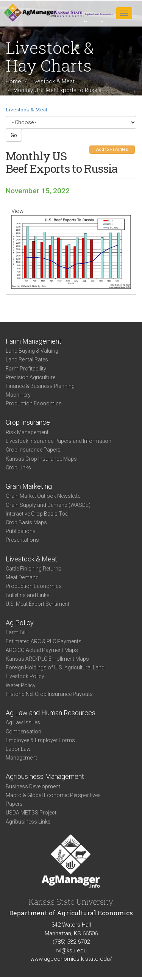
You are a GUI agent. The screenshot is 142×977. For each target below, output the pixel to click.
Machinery (18, 395)
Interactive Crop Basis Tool (38, 514)
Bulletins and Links (28, 595)
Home (13, 81)
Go (14, 135)
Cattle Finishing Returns (33, 569)
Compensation (23, 731)
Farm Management (33, 341)
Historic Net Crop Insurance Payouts (49, 694)
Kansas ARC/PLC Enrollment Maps (47, 659)
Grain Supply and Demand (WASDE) (48, 505)
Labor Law (18, 749)
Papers (14, 804)
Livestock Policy (25, 676)
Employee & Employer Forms (40, 740)
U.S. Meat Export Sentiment (37, 604)
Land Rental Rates (27, 359)
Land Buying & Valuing (32, 351)
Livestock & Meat (52, 81)
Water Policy (21, 685)
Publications (21, 531)
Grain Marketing (29, 486)
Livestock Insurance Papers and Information (58, 441)
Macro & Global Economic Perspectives (53, 795)
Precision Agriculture (30, 377)
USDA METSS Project (31, 813)
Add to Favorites (112, 149)
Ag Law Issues (23, 722)
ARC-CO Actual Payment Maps (42, 650)
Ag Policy (20, 623)
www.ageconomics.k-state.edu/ (71, 958)
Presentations (22, 540)
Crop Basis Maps (26, 522)
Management (21, 758)
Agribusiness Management (45, 776)
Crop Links (18, 467)
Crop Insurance (28, 422)
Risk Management (27, 432)
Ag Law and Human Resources (50, 713)
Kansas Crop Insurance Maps (41, 459)
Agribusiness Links (28, 822)
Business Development (33, 786)
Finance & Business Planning (40, 386)
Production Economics (34, 403)
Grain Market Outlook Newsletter (44, 496)
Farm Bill (16, 632)
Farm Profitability (26, 369)
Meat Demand (22, 577)
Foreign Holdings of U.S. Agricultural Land (55, 667)
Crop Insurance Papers (33, 450)
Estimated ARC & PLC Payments (43, 641)
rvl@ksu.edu (71, 950)
